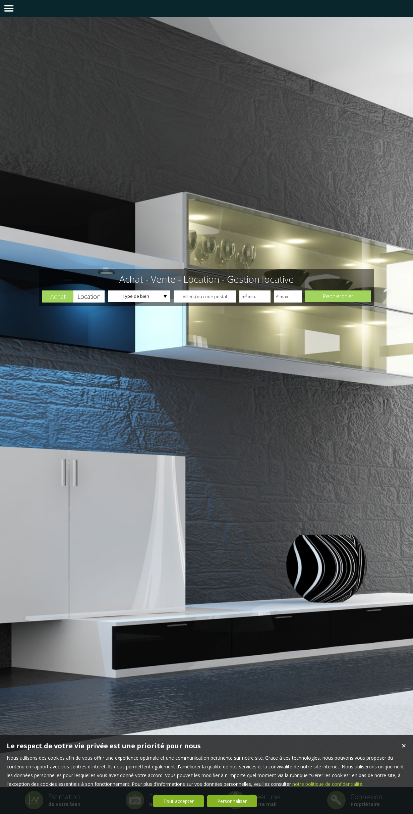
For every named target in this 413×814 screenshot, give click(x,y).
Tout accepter (178, 801)
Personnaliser (232, 801)
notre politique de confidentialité (327, 784)
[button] (57, 296)
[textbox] (205, 296)
